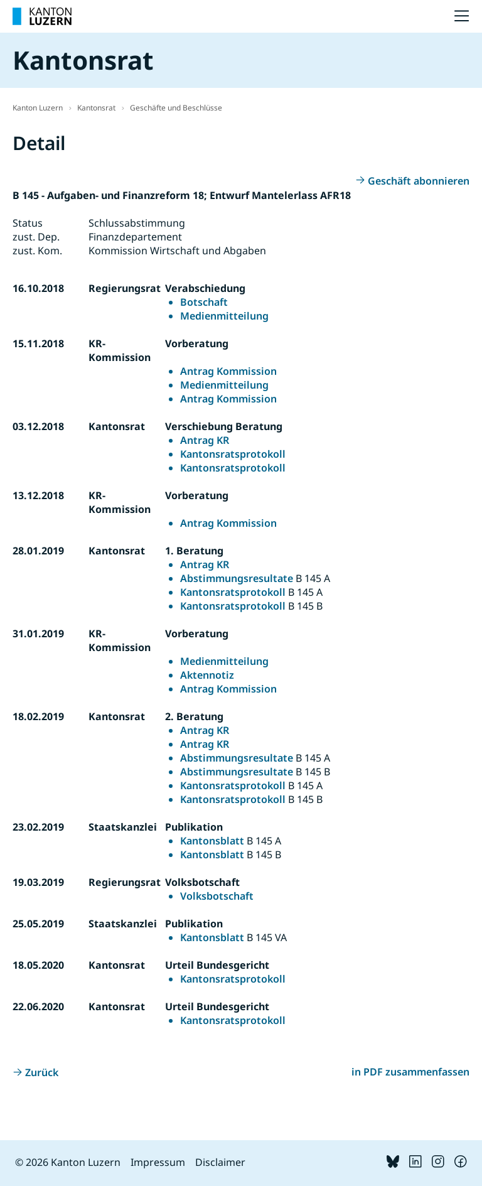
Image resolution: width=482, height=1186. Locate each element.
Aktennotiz (207, 675)
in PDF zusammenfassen (410, 1072)
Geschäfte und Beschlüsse (176, 107)
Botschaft (204, 302)
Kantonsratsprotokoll (233, 454)
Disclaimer (220, 1162)
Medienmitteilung (224, 316)
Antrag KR (204, 440)
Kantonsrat (96, 107)
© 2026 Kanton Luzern (67, 1162)
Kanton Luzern (38, 107)
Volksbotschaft (217, 896)
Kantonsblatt (212, 841)
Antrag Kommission (228, 371)
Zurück (41, 1072)
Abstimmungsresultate (236, 578)
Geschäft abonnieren (418, 181)
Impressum (158, 1162)
